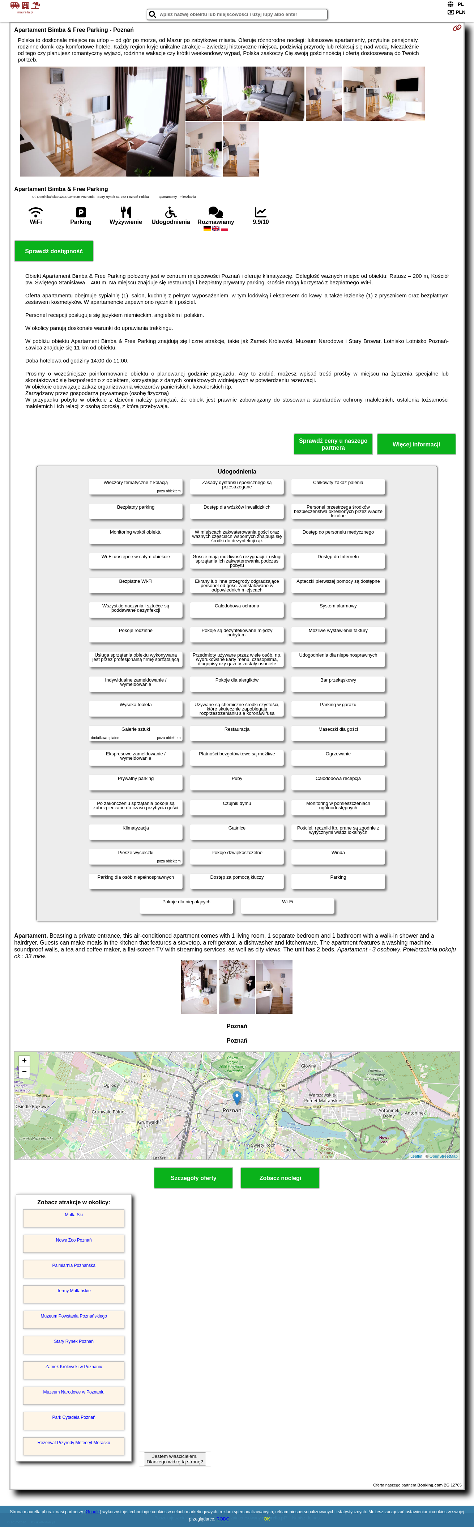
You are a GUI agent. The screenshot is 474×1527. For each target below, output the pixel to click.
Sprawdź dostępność (54, 251)
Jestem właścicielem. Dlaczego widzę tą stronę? (175, 1459)
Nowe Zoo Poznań (74, 1240)
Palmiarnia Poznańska (73, 1265)
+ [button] (24, 1061)
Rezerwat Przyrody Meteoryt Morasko (74, 1442)
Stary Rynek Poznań (74, 1341)
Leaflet (416, 1156)
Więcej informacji (416, 444)
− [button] (24, 1072)
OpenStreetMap (444, 1156)
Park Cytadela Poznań (73, 1417)
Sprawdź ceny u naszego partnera (333, 444)
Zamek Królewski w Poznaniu (74, 1366)
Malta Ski (74, 1214)
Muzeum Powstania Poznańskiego (74, 1316)
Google (93, 1511)
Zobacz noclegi (281, 1178)
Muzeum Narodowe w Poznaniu (73, 1392)
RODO (223, 1519)
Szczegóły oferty (193, 1178)
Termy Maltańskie (74, 1290)
